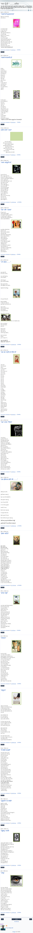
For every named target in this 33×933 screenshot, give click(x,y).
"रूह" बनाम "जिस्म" (6, 422)
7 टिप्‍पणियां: (19, 122)
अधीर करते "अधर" (6, 130)
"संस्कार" (3, 638)
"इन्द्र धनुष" (4, 593)
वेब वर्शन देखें (16, 921)
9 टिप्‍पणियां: (19, 414)
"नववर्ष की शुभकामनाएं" (7, 14)
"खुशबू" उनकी (5, 831)
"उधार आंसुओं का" (6, 162)
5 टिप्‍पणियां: (19, 49)
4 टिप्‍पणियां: (19, 471)
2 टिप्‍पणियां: (19, 823)
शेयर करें (2, 124)
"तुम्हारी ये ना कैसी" (6, 801)
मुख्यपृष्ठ (16, 919)
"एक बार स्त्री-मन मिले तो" (8, 352)
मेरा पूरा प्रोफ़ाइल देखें (9, 927)
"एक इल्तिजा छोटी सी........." (9, 479)
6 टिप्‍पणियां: (19, 154)
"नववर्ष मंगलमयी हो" (6, 57)
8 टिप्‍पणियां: (19, 254)
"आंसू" (2, 873)
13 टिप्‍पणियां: (19, 525)
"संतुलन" (3, 690)
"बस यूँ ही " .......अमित (10, 4)
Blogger (14, 931)
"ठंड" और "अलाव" (6, 210)
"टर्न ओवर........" (6, 262)
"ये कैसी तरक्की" (5, 750)
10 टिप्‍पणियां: (19, 585)
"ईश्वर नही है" (5, 533)
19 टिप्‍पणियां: (19, 202)
